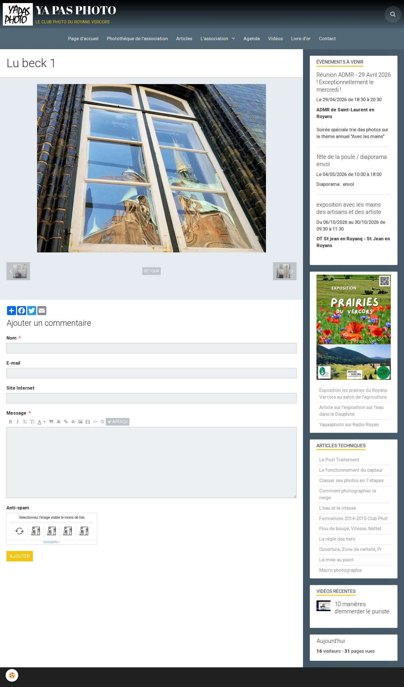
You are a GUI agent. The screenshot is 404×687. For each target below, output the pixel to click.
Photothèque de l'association (137, 38)
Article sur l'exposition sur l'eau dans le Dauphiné (351, 410)
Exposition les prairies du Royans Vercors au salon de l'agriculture (353, 393)
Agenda (252, 38)
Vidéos (275, 38)
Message (16, 413)
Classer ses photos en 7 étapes (351, 480)
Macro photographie (340, 570)
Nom (11, 338)
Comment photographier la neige (347, 494)
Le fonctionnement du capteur (351, 470)
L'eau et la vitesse (337, 508)
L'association (215, 38)
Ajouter (20, 556)
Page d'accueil (83, 38)
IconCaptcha (50, 542)
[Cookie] (12, 675)
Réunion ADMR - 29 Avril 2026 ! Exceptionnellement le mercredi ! (353, 82)
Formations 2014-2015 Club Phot (353, 518)
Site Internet (20, 388)
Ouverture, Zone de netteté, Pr (350, 549)
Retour (151, 271)
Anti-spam (17, 507)
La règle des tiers (337, 539)
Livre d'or (301, 38)
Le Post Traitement (339, 459)
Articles (184, 38)
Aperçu (117, 421)
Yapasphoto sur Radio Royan (349, 424)
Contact (327, 38)
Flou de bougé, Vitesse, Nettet (350, 528)
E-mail (13, 363)
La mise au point (336, 559)
